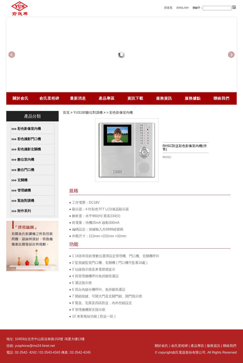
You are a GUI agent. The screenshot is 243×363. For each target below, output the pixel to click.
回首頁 (168, 7)
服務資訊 (164, 98)
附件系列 (24, 211)
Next (231, 54)
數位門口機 (25, 170)
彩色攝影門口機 (29, 139)
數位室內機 (25, 159)
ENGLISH (183, 7)
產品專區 (107, 98)
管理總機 (24, 190)
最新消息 (78, 98)
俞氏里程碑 (49, 98)
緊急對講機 (25, 200)
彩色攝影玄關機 (29, 149)
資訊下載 (135, 98)
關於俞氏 (20, 98)
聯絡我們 (221, 98)
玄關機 (22, 180)
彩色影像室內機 (29, 128)
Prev (11, 54)
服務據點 (193, 98)
